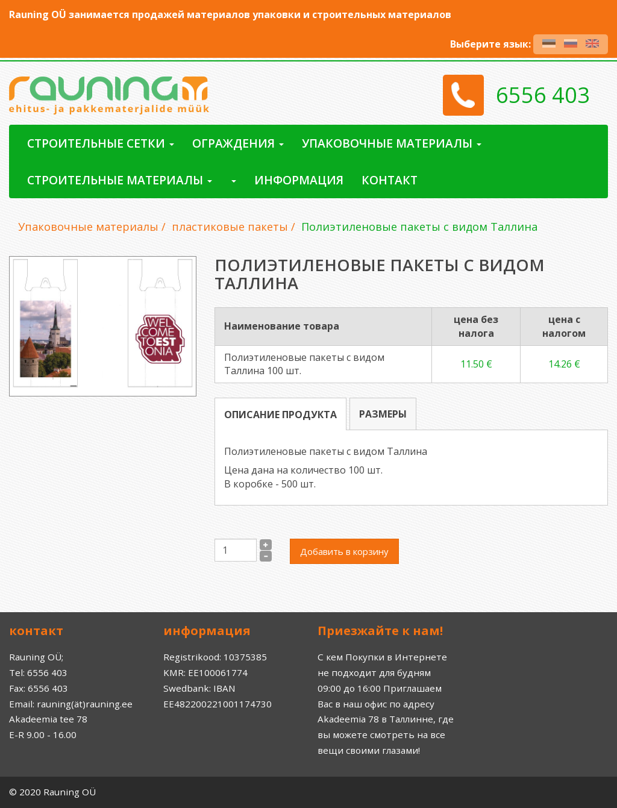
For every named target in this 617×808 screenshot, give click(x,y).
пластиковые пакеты (230, 226)
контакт (390, 180)
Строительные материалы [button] (119, 180)
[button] (233, 179)
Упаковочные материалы (88, 226)
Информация (298, 180)
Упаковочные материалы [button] (391, 143)
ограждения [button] (238, 143)
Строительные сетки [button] (100, 143)
